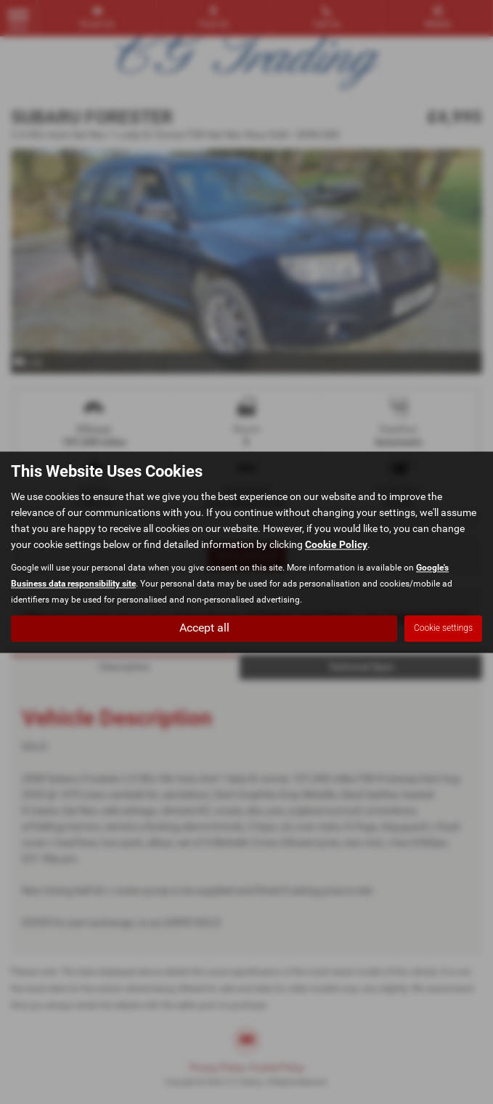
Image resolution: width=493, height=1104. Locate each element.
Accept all (204, 627)
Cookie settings (443, 628)
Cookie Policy (336, 544)
